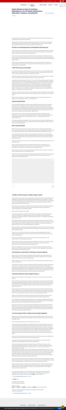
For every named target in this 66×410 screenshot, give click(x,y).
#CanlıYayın (29, 374)
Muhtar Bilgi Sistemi (42, 404)
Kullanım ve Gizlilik (31, 404)
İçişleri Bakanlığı (49, 1)
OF (29, 4)
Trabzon (55, 1)
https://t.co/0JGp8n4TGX (39, 374)
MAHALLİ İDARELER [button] (33, 5)
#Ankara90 (21, 374)
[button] (50, 13)
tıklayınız (55, 408)
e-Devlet (43, 1)
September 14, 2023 (27, 393)
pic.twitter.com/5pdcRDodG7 (17, 391)
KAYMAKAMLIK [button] (24, 4)
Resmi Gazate (23, 404)
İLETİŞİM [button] (55, 4)
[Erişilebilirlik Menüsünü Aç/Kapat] (62, 406)
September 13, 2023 (27, 376)
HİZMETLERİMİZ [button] (42, 4)
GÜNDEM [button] (50, 4)
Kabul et (59, 408)
